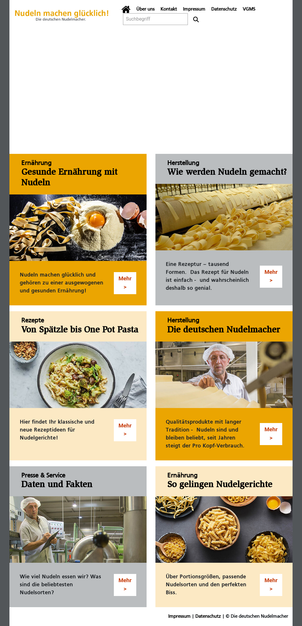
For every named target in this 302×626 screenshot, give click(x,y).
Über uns (145, 9)
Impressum (194, 9)
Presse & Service (43, 476)
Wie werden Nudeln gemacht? (227, 172)
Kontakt (168, 9)
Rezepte (32, 321)
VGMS (249, 9)
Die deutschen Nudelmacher (223, 330)
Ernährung (36, 163)
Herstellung (183, 163)
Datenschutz (224, 9)
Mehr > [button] (125, 282)
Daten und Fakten (56, 485)
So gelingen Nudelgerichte (219, 485)
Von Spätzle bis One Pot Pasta (79, 330)
